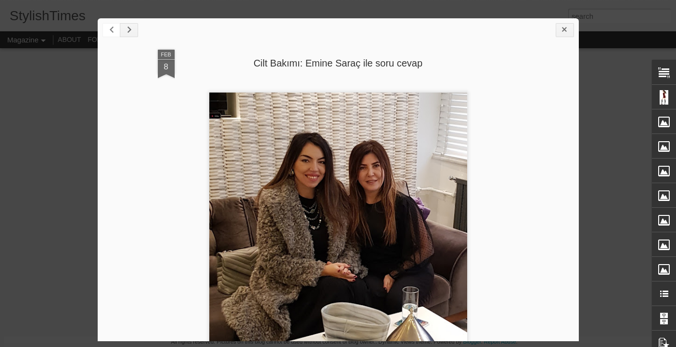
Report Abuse (500, 342)
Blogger (472, 342)
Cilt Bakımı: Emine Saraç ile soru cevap (338, 63)
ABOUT (69, 39)
